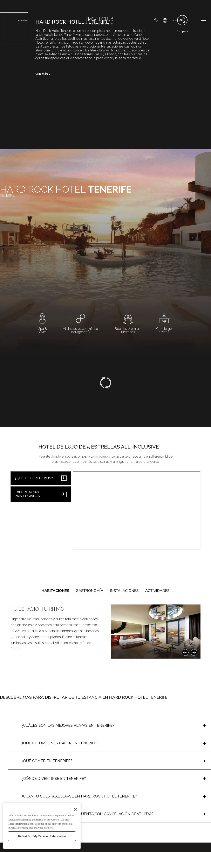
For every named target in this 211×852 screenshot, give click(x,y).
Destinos (23, 20)
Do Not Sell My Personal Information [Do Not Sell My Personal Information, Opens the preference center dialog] (42, 836)
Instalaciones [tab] (124, 590)
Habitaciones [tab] (55, 590)
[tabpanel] (105, 632)
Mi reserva (177, 20)
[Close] (75, 809)
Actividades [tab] (157, 590)
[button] (42, 74)
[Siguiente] (194, 652)
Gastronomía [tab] (89, 590)
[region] (42, 826)
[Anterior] (185, 652)
